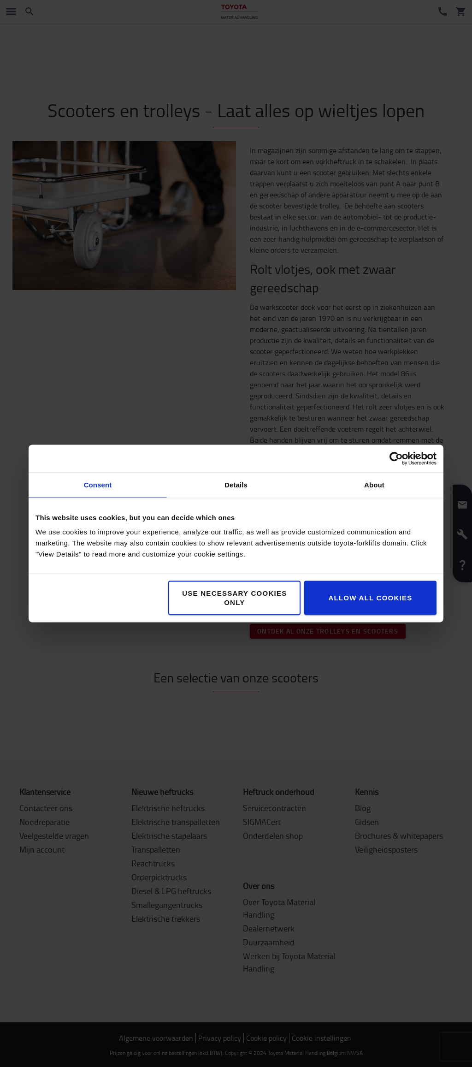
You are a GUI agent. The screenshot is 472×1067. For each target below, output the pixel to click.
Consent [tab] (98, 485)
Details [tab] (236, 485)
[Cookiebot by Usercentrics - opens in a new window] (396, 459)
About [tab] (374, 485)
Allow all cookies (370, 598)
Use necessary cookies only (234, 597)
